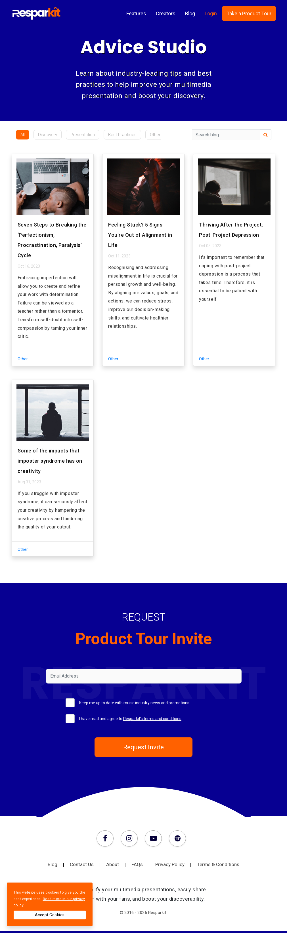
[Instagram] (130, 839)
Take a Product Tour (249, 14)
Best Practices (122, 134)
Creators (165, 14)
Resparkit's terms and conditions (152, 718)
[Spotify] (177, 839)
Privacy (176, 866)
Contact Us (88, 866)
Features (136, 14)
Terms (218, 866)
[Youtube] (154, 839)
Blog (190, 14)
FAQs (143, 866)
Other (155, 134)
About (118, 866)
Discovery (47, 134)
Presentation (82, 134)
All (22, 134)
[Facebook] (106, 839)
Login (211, 14)
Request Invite (144, 748)
